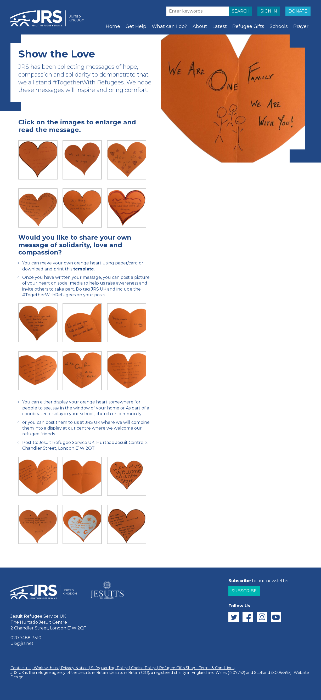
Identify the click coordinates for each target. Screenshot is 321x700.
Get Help (136, 26)
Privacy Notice (74, 668)
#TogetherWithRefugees (49, 294)
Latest (219, 26)
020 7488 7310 (25, 637)
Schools (279, 26)
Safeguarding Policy (109, 668)
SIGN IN (269, 11)
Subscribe (244, 590)
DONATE (298, 11)
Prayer (300, 26)
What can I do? (169, 26)
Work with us (46, 668)
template (83, 269)
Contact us (20, 668)
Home (113, 26)
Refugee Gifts (248, 26)
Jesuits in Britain (93, 672)
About (200, 26)
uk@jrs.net (21, 643)
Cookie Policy (143, 668)
